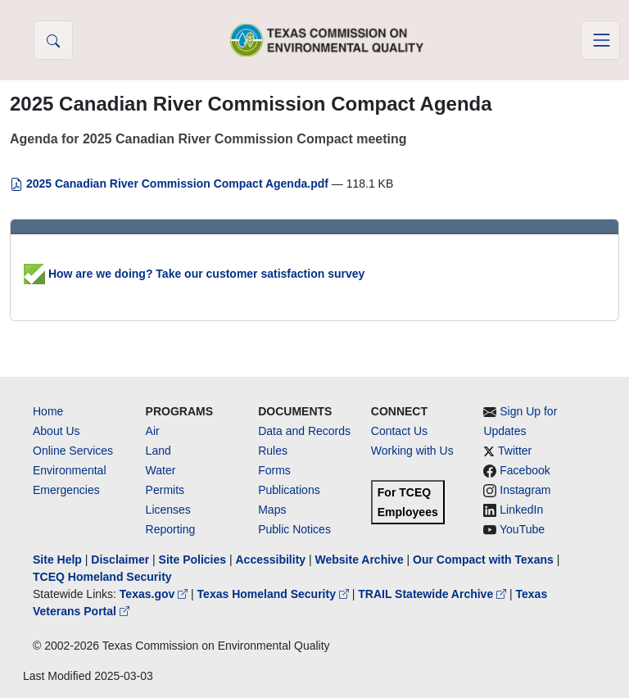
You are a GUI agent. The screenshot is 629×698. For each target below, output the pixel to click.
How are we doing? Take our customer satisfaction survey (194, 273)
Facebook (525, 470)
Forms (274, 470)
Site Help (57, 559)
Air (153, 430)
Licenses (168, 509)
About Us (56, 430)
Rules (272, 450)
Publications (289, 489)
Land (158, 450)
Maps (272, 509)
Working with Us (412, 450)
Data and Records (304, 430)
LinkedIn (521, 509)
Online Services (73, 450)
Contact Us (399, 430)
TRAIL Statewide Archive (433, 594)
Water (161, 470)
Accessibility (272, 559)
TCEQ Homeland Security (102, 576)
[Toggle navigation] (600, 40)
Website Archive (359, 559)
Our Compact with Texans (483, 559)
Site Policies (192, 559)
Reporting (171, 529)
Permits (165, 489)
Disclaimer (120, 559)
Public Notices (294, 529)
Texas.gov (155, 594)
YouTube (522, 529)
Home (48, 411)
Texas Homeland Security (274, 594)
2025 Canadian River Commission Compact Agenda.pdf (171, 183)
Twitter (515, 450)
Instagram (525, 489)
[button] (53, 40)
